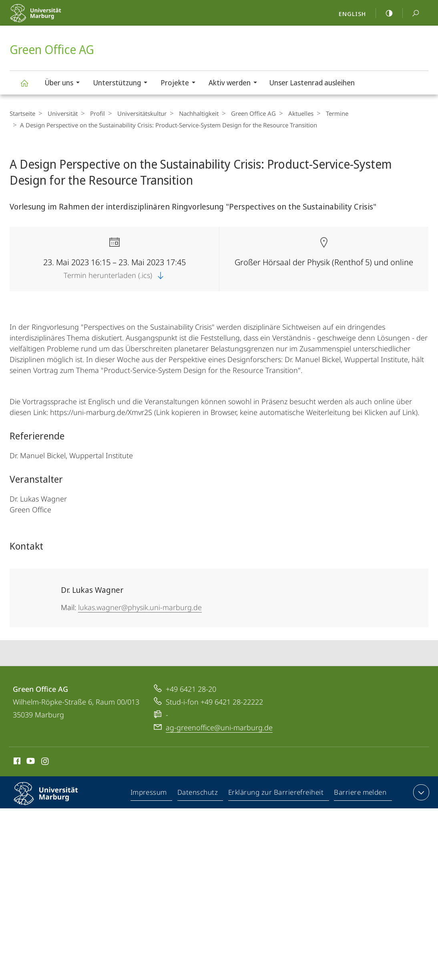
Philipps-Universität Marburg (53, 800)
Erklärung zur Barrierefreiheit (276, 794)
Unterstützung (123, 83)
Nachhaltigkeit (191, 113)
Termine (323, 113)
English (352, 14)
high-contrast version (385, 13)
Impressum (149, 794)
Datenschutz (198, 794)
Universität (61, 113)
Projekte (181, 83)
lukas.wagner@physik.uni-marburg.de (140, 607)
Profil (93, 113)
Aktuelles (288, 113)
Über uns (64, 83)
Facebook (16, 762)
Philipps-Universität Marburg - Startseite (53, 18)
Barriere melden (360, 794)
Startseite (22, 113)
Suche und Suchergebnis (411, 13)
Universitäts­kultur (136, 113)
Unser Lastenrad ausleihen (312, 82)
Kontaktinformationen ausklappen (420, 792)
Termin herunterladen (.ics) (114, 275)
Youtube (30, 762)
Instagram (45, 762)
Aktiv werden (235, 83)
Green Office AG (28, 87)
